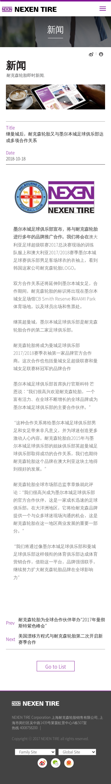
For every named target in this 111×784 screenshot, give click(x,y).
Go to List (55, 666)
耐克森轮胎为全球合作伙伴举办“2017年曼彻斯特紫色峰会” (61, 622)
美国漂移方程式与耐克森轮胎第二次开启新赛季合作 (60, 638)
